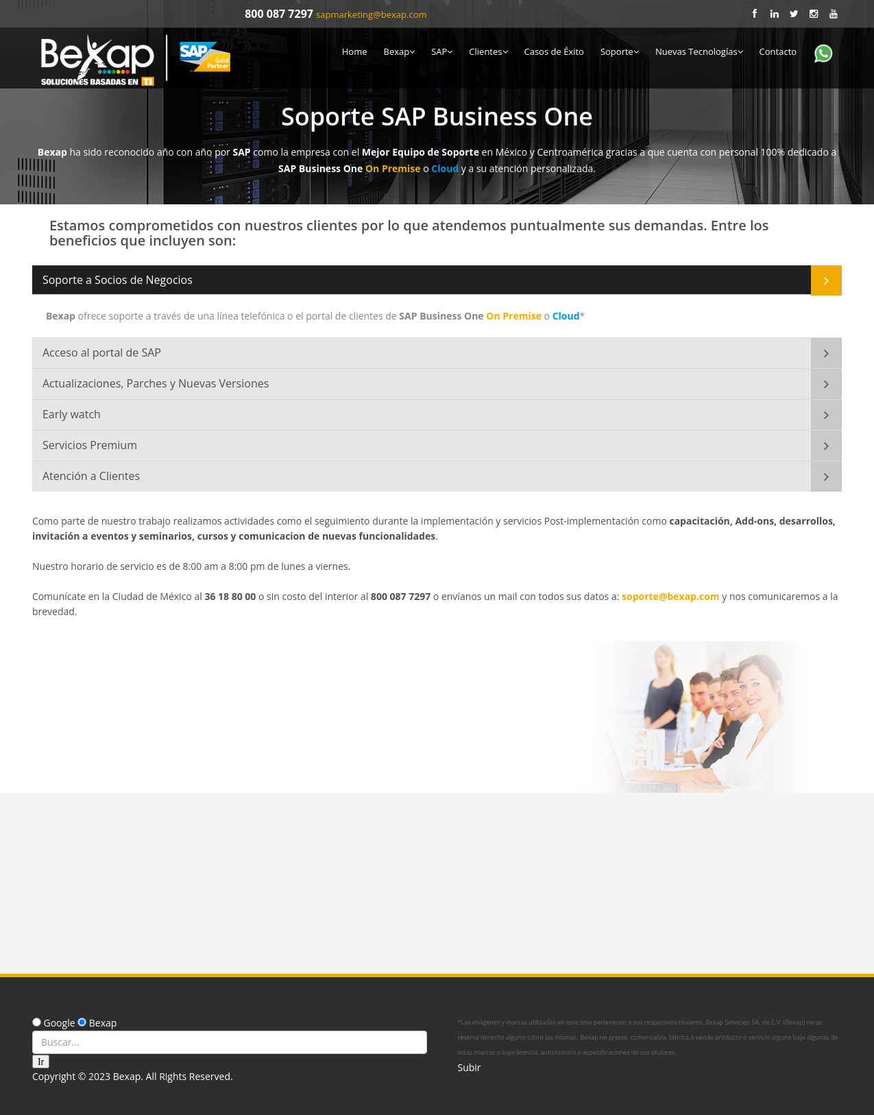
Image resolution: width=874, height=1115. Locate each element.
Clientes (488, 51)
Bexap (399, 51)
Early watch (72, 414)
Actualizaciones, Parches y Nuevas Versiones (156, 383)
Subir (469, 1067)
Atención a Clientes (91, 475)
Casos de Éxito (554, 51)
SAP (441, 51)
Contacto (778, 51)
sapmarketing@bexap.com (371, 14)
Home (354, 51)
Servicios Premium (90, 445)
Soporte (619, 51)
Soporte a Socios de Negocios (118, 279)
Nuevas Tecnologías (699, 51)
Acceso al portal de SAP (102, 352)
